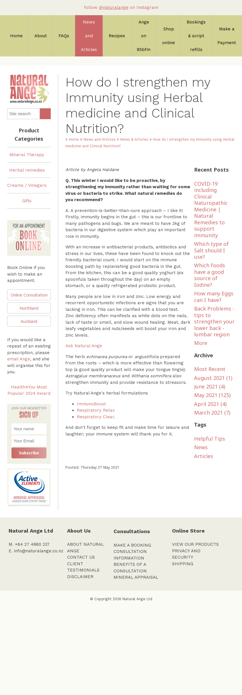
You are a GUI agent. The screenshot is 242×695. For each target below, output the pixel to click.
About (40, 35)
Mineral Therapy (26, 154)
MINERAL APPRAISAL (136, 577)
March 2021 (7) (212, 412)
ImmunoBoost (91, 404)
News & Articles (134, 139)
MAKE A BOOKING (132, 545)
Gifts (27, 200)
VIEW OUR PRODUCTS (195, 544)
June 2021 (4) (209, 386)
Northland (28, 308)
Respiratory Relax (96, 410)
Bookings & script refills (196, 35)
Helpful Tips (209, 438)
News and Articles (89, 35)
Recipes (117, 35)
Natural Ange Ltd (137, 599)
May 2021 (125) (212, 395)
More (200, 342)
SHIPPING (182, 563)
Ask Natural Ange (83, 345)
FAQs (63, 35)
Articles (203, 456)
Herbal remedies (27, 170)
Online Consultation (29, 295)
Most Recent (209, 369)
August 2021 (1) (213, 377)
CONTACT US (81, 557)
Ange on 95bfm (144, 35)
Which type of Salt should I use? (211, 250)
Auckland (29, 321)
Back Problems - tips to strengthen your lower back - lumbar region (214, 321)
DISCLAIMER (80, 576)
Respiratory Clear (95, 416)
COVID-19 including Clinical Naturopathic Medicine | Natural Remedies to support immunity (211, 209)
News (201, 447)
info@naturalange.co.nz (38, 550)
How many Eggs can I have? (213, 296)
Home (16, 35)
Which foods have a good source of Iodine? (209, 275)
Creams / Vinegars (26, 185)
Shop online (168, 35)
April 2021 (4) (210, 403)
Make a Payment (226, 35)
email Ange (18, 359)
